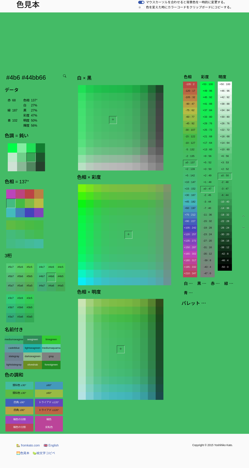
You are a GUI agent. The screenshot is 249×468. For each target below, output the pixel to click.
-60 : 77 (190, 116)
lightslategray (14, 364)
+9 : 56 (207, 156)
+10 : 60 (225, 149)
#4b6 (51, 276)
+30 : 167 (190, 195)
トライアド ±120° (49, 402)
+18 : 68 (225, 136)
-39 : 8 (207, 260)
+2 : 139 (190, 169)
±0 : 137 (190, 162)
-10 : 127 (190, 142)
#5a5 (29, 285)
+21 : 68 (207, 136)
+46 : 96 (225, 90)
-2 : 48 (225, 182)
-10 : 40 (224, 201)
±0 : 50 (225, 175)
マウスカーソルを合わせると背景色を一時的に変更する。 (186, 2)
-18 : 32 (224, 214)
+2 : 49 (207, 175)
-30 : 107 (190, 129)
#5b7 (11, 276)
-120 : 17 (190, 90)
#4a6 (51, 285)
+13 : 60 (207, 149)
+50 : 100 (225, 84)
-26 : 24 (224, 227)
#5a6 (20, 285)
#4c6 (51, 266)
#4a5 (60, 285)
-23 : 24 (207, 234)
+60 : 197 (190, 208)
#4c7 (42, 266)
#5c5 (29, 266)
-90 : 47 (190, 103)
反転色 (49, 427)
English (51, 445)
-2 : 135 (190, 156)
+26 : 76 (225, 123)
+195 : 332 (190, 266)
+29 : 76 (207, 123)
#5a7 (11, 285)
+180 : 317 (190, 260)
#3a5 (29, 316)
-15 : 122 (190, 136)
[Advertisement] (124, 41)
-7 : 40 (207, 208)
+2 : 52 (225, 169)
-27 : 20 (207, 240)
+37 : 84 (207, 110)
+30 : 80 (225, 116)
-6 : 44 (225, 195)
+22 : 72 (225, 129)
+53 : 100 (207, 84)
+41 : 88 (207, 103)
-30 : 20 (224, 234)
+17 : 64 (207, 142)
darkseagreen (33, 356)
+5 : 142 (190, 175)
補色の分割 (19, 419)
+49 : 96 (207, 90)
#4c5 (60, 266)
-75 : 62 (190, 110)
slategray (14, 356)
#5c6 (20, 266)
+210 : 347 (190, 273)
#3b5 (29, 307)
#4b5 (60, 276)
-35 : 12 (207, 253)
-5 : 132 (190, 149)
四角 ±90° (19, 402)
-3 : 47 (225, 188)
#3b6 (20, 307)
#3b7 (11, 307)
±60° (48, 385)
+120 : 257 (190, 234)
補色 (48, 419)
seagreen (32, 339)
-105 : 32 (190, 97)
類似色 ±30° (19, 385)
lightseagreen (32, 347)
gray (51, 356)
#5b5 (29, 276)
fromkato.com (28, 445)
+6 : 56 (225, 156)
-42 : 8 (225, 253)
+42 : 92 (225, 97)
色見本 (22, 453)
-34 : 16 (224, 240)
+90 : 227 (190, 221)
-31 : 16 (207, 247)
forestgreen (51, 364)
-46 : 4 (225, 260)
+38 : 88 (225, 103)
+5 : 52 (207, 162)
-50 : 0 (225, 266)
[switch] (141, 2)
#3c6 (20, 298)
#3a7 (11, 316)
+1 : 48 (207, 182)
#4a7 (42, 285)
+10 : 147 (190, 182)
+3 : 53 (225, 162)
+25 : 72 (207, 129)
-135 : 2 (190, 84)
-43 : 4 (207, 266)
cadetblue (14, 347)
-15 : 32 (207, 221)
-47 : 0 (207, 273)
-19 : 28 (207, 227)
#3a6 (20, 316)
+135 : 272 (190, 240)
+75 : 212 (190, 214)
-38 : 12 (224, 247)
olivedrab (32, 364)
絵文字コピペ (44, 453)
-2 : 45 (207, 195)
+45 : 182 (190, 201)
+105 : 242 (190, 227)
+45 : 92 (207, 97)
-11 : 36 (207, 214)
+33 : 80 (207, 116)
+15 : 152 (190, 188)
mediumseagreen (14, 339)
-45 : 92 (190, 123)
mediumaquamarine (51, 347)
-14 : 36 (224, 208)
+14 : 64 (225, 142)
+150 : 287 (190, 247)
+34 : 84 (225, 110)
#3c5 (29, 298)
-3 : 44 (207, 201)
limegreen (51, 339)
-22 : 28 (224, 221)
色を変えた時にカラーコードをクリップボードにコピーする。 (189, 7)
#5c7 (11, 266)
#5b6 (20, 276)
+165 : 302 (190, 253)
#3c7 (11, 298)
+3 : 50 (207, 169)
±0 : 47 (208, 188)
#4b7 (42, 276)
